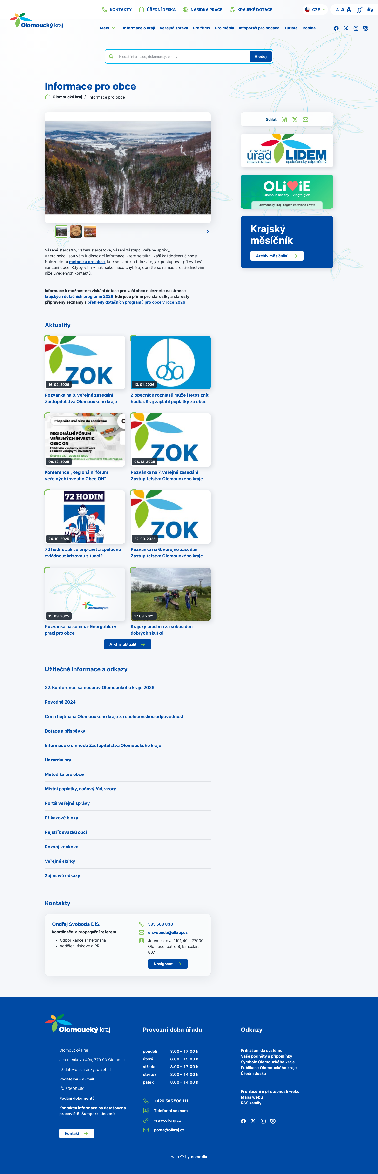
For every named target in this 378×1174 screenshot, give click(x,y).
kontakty (117, 10)
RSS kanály (251, 1102)
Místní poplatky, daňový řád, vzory (80, 788)
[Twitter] (346, 28)
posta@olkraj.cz (163, 1130)
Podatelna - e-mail (76, 1079)
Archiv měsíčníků (277, 256)
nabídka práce (202, 10)
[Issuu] (365, 28)
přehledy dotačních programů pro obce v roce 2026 (136, 302)
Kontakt (77, 1133)
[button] (315, 9)
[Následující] (208, 231)
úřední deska (157, 10)
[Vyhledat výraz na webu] (181, 56)
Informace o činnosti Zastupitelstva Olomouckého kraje (103, 745)
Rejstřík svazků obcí (66, 832)
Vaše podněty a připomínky (266, 1056)
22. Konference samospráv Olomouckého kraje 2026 (100, 687)
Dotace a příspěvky (65, 730)
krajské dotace (250, 10)
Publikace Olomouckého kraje (269, 1067)
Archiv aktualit (127, 644)
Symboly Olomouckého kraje (268, 1061)
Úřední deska (253, 1073)
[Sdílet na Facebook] (284, 119)
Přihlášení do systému (262, 1050)
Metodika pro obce (64, 774)
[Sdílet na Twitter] (295, 119)
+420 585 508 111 (165, 1101)
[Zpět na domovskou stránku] (42, 20)
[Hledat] (261, 56)
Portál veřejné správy (67, 803)
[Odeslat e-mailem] (305, 119)
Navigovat (168, 964)
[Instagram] (355, 28)
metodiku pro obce (87, 261)
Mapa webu (252, 1097)
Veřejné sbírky (60, 861)
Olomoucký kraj (64, 97)
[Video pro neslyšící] (370, 9)
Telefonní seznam (165, 1110)
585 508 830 (156, 924)
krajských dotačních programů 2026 (79, 296)
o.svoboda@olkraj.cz (163, 932)
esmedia (199, 1156)
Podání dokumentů (77, 1098)
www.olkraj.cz (162, 1120)
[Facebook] (336, 28)
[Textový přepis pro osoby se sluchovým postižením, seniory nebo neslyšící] (360, 9)
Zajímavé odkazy (62, 875)
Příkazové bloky (61, 817)
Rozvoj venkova (61, 846)
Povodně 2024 (60, 702)
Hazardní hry (58, 759)
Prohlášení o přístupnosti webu (270, 1091)
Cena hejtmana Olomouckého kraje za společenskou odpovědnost (114, 716)
